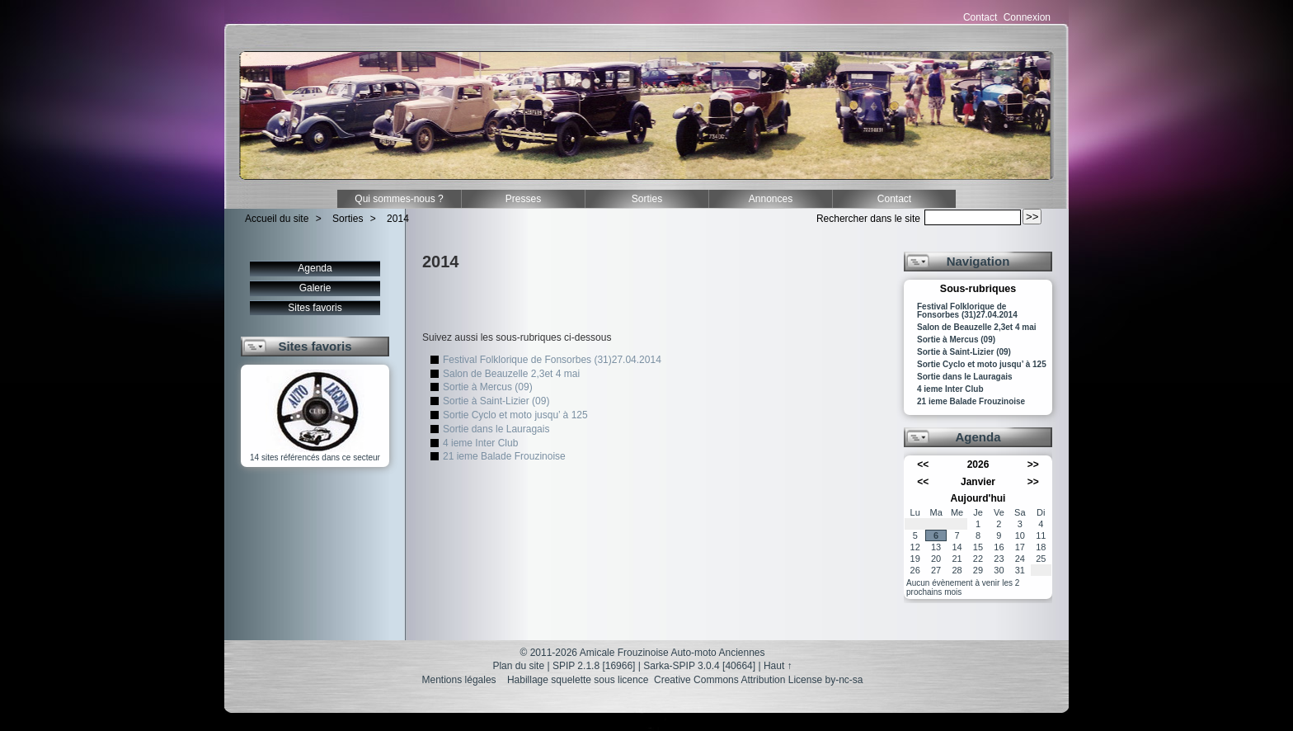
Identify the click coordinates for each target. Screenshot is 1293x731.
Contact (980, 17)
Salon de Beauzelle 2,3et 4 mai (511, 374)
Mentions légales (459, 680)
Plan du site (518, 666)
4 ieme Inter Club (480, 443)
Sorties (647, 199)
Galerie (315, 288)
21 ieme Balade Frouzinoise (504, 456)
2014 (398, 218)
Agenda (314, 268)
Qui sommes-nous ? (399, 199)
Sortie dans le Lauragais (496, 429)
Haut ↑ (778, 666)
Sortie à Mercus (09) (488, 387)
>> (1033, 464)
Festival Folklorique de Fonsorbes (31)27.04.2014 (552, 360)
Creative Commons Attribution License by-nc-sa (758, 680)
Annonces (770, 199)
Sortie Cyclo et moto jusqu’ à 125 (515, 415)
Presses (523, 199)
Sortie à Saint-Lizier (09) (496, 401)
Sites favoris (314, 308)
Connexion (1027, 17)
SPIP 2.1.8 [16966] (594, 666)
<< (923, 464)
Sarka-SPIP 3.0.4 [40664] (699, 666)
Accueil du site (276, 218)
